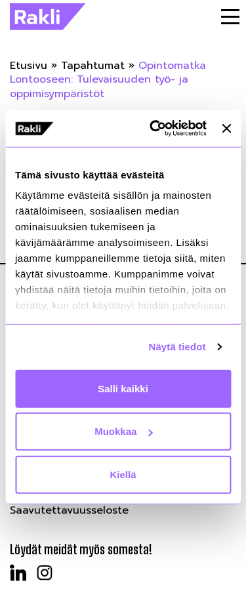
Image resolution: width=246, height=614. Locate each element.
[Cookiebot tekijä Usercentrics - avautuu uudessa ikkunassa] (154, 128)
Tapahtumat (93, 65)
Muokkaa (123, 431)
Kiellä (123, 474)
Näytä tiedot (177, 346)
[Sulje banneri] (226, 128)
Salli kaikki (123, 388)
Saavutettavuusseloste (69, 510)
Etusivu (28, 65)
